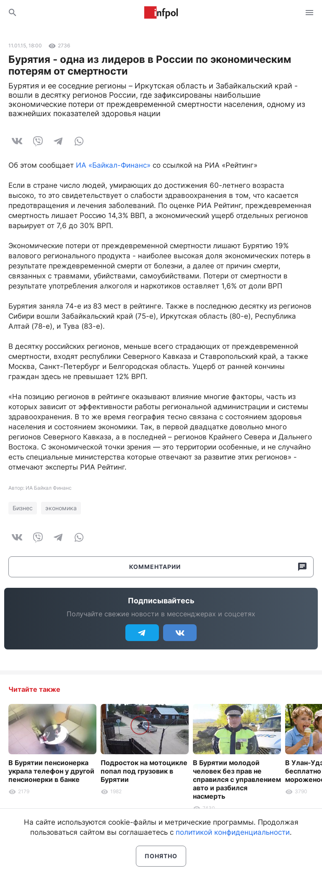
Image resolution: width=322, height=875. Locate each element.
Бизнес (23, 507)
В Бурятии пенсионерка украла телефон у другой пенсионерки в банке (51, 771)
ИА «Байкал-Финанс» (113, 165)
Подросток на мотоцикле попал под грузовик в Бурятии (144, 771)
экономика (61, 507)
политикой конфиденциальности (233, 832)
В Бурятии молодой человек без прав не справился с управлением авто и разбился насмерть (237, 779)
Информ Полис (161, 12)
